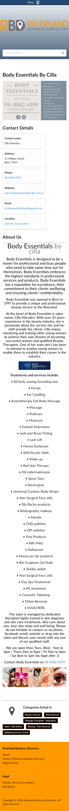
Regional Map (10, 763)
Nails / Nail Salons (13, 727)
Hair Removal (52, 715)
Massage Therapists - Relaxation (40, 721)
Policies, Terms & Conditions (18, 782)
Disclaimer (8, 787)
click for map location (17, 224)
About (6, 755)
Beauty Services (32, 715)
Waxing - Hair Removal (39, 727)
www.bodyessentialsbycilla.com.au (24, 193)
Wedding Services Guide (16, 732)
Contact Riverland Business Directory (24, 759)
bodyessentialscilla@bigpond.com (23, 208)
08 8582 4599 (13, 178)
